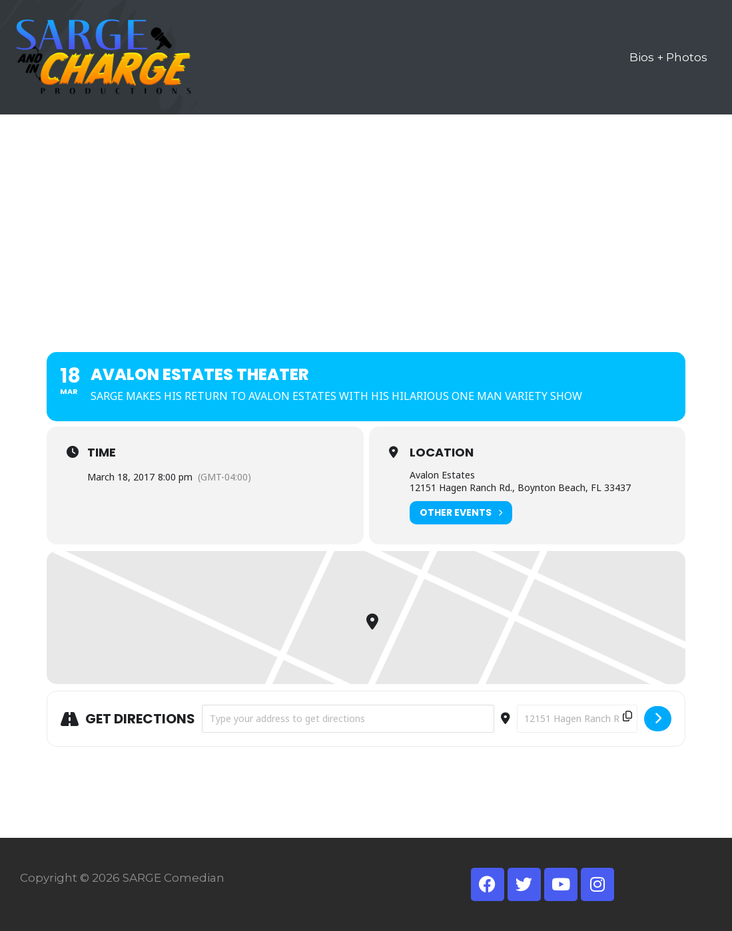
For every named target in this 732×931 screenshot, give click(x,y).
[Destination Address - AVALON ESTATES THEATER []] (577, 719)
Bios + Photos (668, 57)
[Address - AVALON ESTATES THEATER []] (348, 719)
